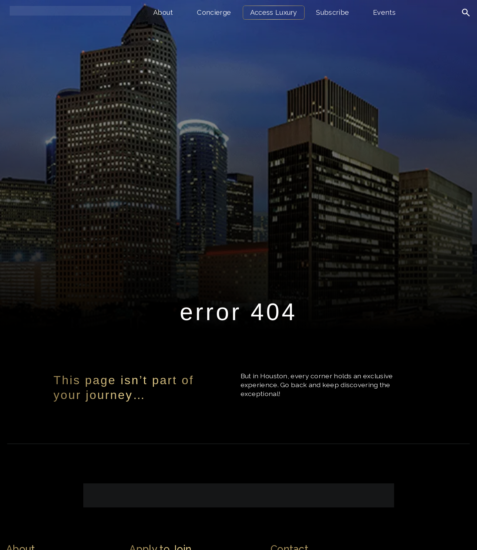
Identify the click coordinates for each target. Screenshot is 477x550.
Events (384, 12)
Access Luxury (273, 12)
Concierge (214, 12)
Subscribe (332, 12)
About (163, 12)
